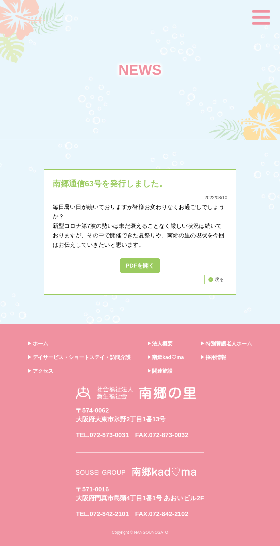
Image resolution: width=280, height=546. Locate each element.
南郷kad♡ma (166, 357)
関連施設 (160, 371)
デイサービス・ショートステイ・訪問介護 (79, 357)
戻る (216, 279)
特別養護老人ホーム (226, 343)
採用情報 (213, 357)
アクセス (40, 371)
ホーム (38, 343)
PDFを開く (140, 265)
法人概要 (160, 343)
